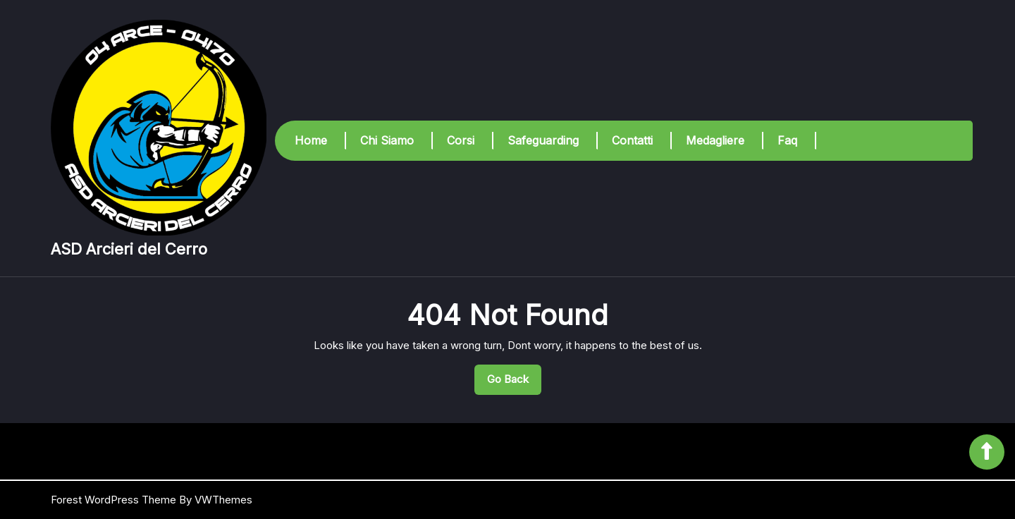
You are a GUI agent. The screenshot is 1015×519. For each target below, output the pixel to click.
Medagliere (715, 140)
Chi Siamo (387, 140)
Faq (787, 140)
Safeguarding (543, 140)
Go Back (514, 383)
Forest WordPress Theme (113, 499)
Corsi (460, 140)
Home (311, 140)
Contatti (632, 140)
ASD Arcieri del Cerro (129, 249)
